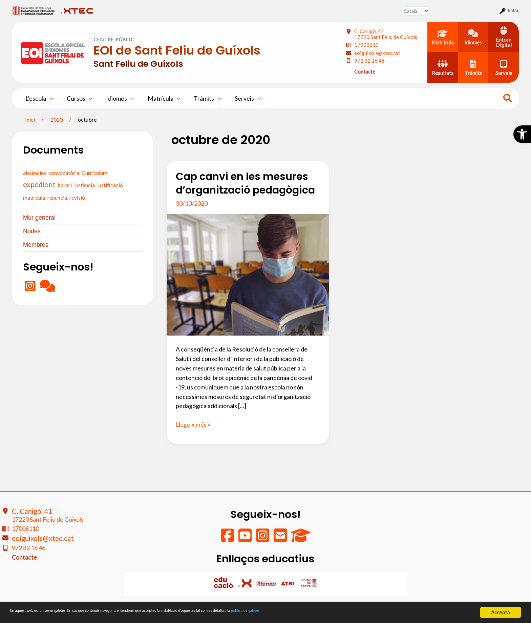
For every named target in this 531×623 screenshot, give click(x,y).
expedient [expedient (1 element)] (39, 184)
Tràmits (201, 98)
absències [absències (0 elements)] (34, 172)
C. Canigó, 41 (385, 34)
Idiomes (117, 98)
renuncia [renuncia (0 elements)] (57, 197)
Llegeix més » (193, 424)
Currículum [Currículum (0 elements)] (94, 172)
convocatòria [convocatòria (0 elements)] (63, 172)
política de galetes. (357, 612)
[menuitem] (33, 10)
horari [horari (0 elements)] (65, 185)
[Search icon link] (507, 99)
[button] (522, 134)
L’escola (38, 98)
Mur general (39, 218)
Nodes (32, 231)
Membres (35, 246)
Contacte (364, 71)
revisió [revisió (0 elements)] (77, 197)
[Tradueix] (415, 11)
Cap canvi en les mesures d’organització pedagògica (245, 183)
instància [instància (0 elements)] (84, 185)
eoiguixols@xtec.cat (377, 53)
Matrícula (159, 98)
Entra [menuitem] (513, 10)
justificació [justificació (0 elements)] (110, 185)
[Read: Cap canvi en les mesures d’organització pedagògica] (248, 274)
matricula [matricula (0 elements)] (34, 197)
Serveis (240, 98)
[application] (48, 98)
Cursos (77, 98)
